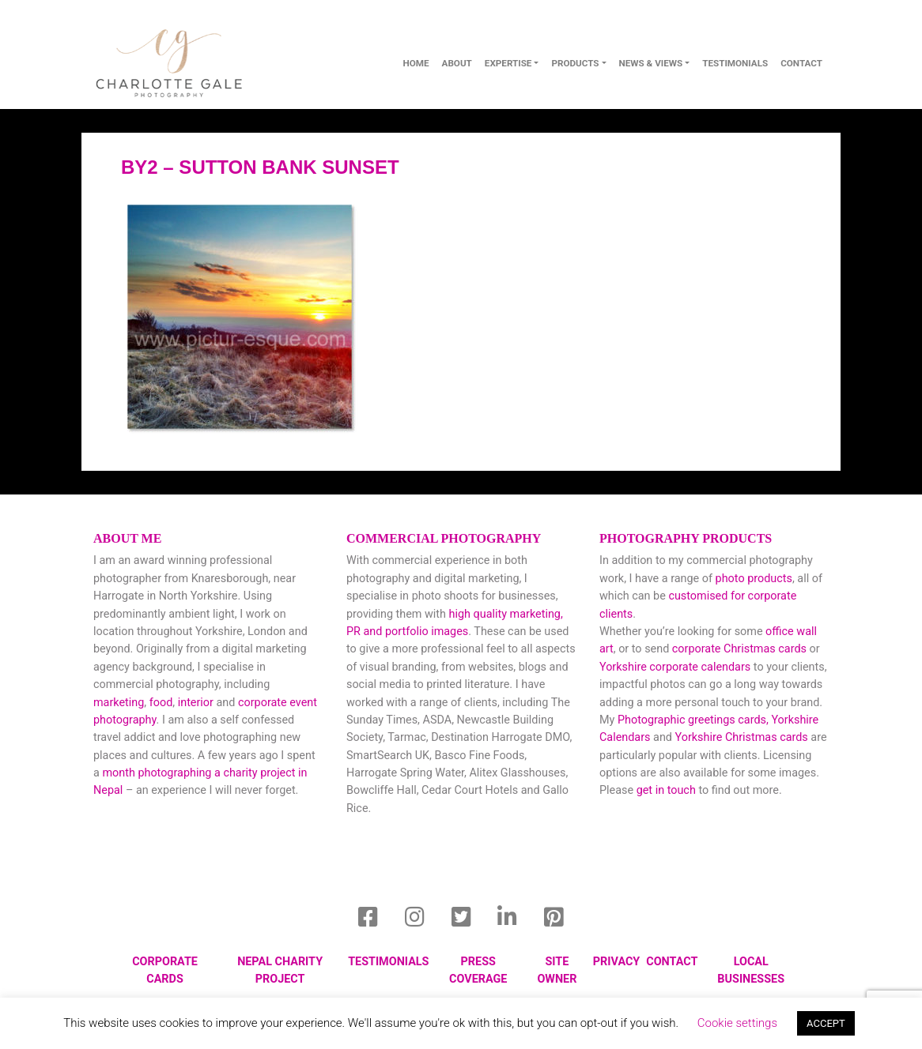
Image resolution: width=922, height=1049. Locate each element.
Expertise (508, 63)
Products (575, 63)
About (457, 63)
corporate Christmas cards (741, 649)
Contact (671, 961)
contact (801, 63)
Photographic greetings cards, (693, 720)
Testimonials (735, 63)
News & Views (651, 63)
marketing (118, 702)
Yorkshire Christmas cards (741, 737)
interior (195, 702)
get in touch (666, 790)
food (161, 702)
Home (415, 63)
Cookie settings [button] (737, 1023)
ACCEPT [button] (826, 1023)
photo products (754, 578)
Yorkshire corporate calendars (674, 667)
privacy (616, 961)
